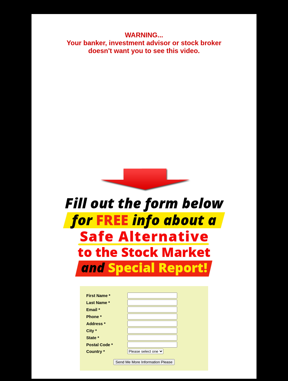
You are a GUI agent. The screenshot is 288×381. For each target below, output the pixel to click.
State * (92, 338)
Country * (95, 351)
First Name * (98, 295)
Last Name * (98, 302)
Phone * (94, 316)
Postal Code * (99, 345)
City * (91, 330)
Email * (93, 309)
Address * (95, 323)
